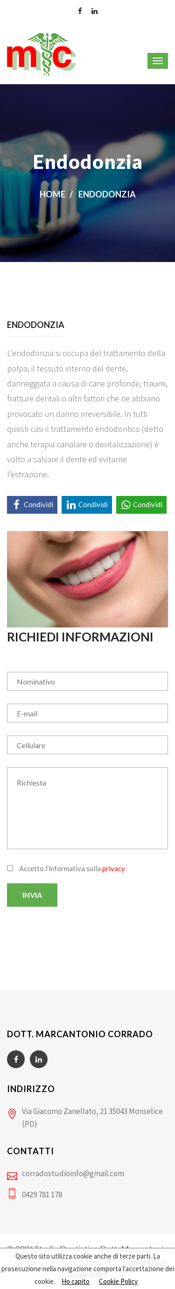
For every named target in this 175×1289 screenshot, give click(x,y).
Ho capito (76, 1281)
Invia (32, 894)
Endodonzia (107, 194)
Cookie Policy (118, 1281)
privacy (113, 868)
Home (52, 194)
